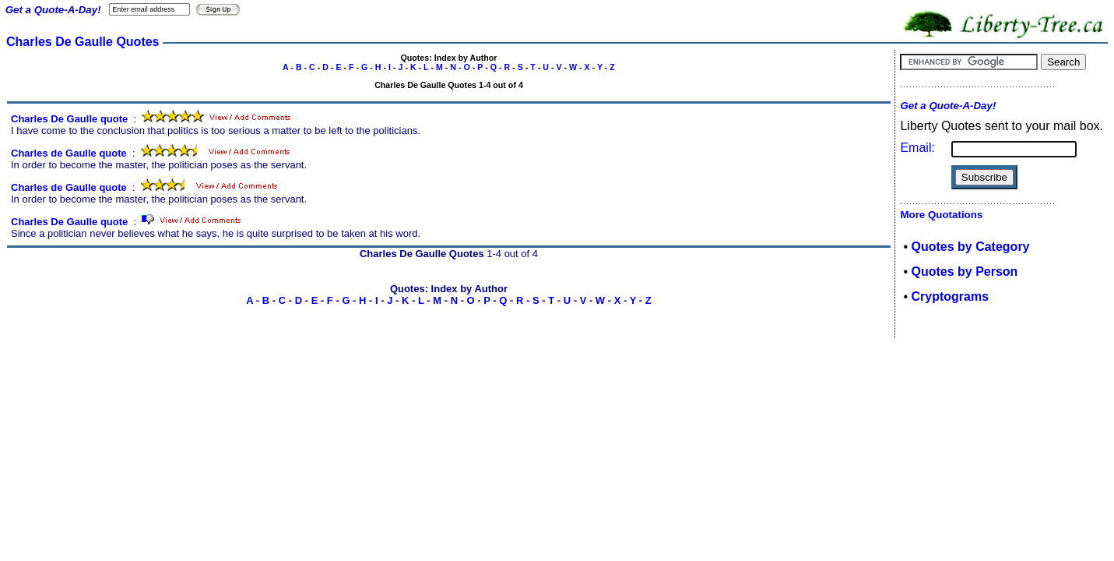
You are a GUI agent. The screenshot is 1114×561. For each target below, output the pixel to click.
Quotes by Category (970, 246)
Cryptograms (950, 296)
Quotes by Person (964, 271)
